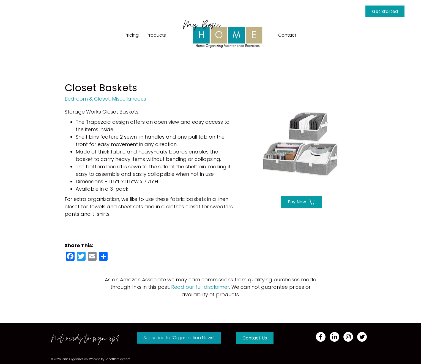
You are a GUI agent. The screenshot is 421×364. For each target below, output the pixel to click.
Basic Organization (74, 359)
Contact (287, 35)
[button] (179, 338)
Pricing (132, 35)
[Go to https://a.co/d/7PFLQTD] (301, 143)
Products (156, 35)
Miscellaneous (129, 98)
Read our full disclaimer (200, 287)
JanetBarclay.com (117, 359)
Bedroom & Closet (87, 98)
